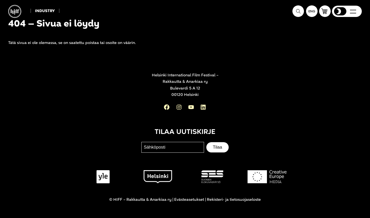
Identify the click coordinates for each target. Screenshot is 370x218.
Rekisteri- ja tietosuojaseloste (234, 199)
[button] (325, 11)
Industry (45, 11)
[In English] (312, 11)
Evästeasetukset (189, 199)
